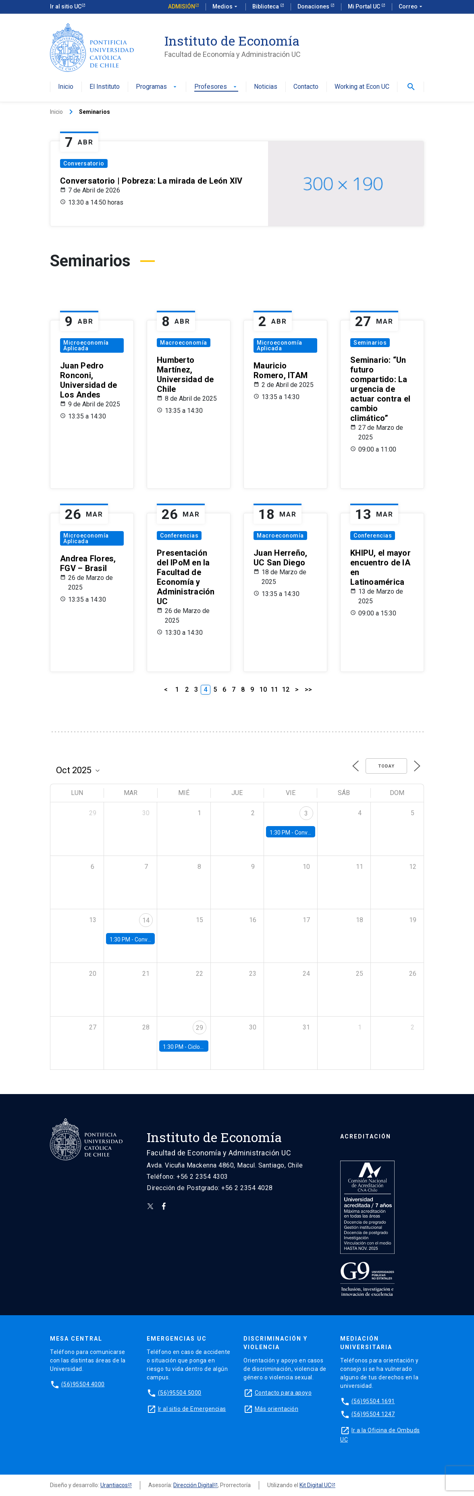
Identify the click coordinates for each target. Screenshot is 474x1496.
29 (199, 1028)
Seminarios (370, 342)
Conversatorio (83, 163)
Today (386, 766)
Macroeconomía (183, 342)
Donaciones (314, 6)
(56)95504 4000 (83, 1384)
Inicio (65, 87)
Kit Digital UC (315, 1485)
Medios (225, 6)
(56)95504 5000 (180, 1392)
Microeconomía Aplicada (86, 345)
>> (308, 689)
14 (146, 920)
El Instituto (104, 87)
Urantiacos (114, 1485)
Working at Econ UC (362, 87)
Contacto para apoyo (283, 1392)
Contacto (305, 87)
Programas (157, 87)
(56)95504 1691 (373, 1401)
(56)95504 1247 (373, 1414)
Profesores (216, 87)
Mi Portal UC (364, 6)
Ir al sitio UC (65, 6)
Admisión (181, 6)
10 (263, 689)
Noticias (265, 87)
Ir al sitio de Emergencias (192, 1409)
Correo (411, 6)
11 (274, 689)
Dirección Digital (193, 1485)
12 (285, 689)
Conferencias (179, 535)
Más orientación (277, 1409)
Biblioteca (266, 6)
